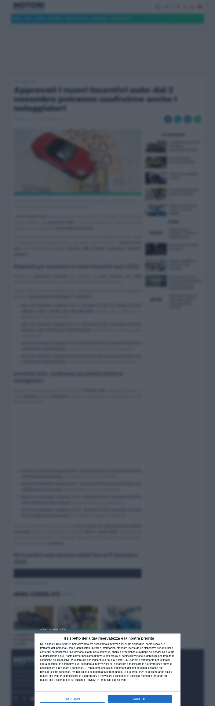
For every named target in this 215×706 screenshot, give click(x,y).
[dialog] (107, 670)
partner (66, 644)
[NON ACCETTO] (52, 629)
